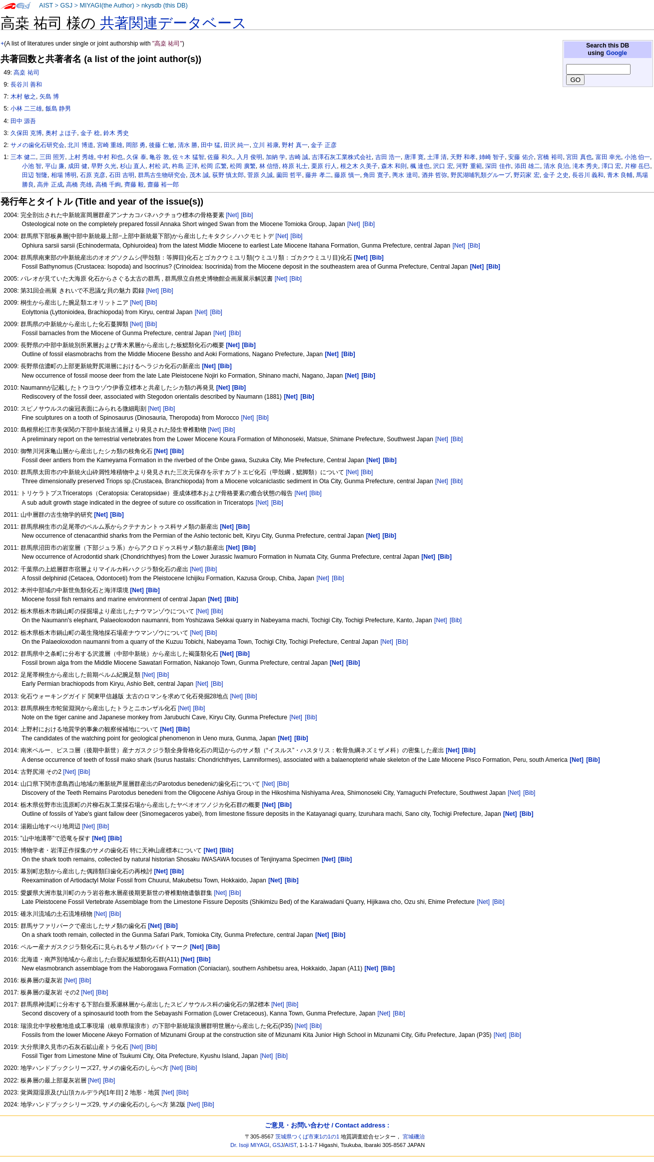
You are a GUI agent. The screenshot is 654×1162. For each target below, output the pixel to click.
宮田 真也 (579, 157)
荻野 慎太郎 (228, 175)
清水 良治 (556, 166)
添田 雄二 (527, 166)
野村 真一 (294, 145)
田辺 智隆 (34, 175)
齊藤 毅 (134, 184)
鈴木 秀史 (116, 133)
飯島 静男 (58, 108)
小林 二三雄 (26, 108)
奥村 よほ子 (61, 133)
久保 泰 (136, 157)
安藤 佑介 (521, 157)
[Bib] (247, 215)
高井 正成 (49, 184)
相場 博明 (63, 175)
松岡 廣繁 (242, 166)
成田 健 (77, 166)
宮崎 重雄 (109, 145)
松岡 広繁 (213, 166)
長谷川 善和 (26, 84)
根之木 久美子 (359, 166)
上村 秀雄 (81, 157)
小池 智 (31, 166)
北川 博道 (80, 145)
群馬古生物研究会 (162, 175)
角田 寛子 (376, 175)
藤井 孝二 (318, 175)
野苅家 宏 (526, 175)
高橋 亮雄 (78, 184)
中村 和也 (110, 157)
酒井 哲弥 (434, 175)
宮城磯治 (414, 1136)
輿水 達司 (405, 175)
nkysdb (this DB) (164, 5)
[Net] (232, 215)
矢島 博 (49, 96)
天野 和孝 (463, 157)
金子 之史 (556, 175)
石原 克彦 (92, 175)
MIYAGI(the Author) (106, 5)
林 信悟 (269, 166)
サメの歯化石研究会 (37, 145)
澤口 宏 (611, 166)
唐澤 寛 (414, 157)
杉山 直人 (132, 166)
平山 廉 (54, 166)
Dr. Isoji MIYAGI (249, 1145)
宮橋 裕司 (550, 157)
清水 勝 (187, 145)
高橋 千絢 (108, 184)
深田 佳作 (498, 166)
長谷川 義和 (588, 175)
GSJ (66, 5)
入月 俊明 (249, 157)
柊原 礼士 (295, 166)
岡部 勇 (135, 145)
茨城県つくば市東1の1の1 (307, 1136)
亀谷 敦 (159, 157)
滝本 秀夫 (585, 166)
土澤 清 (437, 157)
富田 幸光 (608, 157)
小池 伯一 (637, 157)
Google (616, 53)
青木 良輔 (620, 175)
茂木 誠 (199, 175)
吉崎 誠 (298, 157)
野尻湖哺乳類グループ (481, 175)
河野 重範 (469, 166)
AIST (46, 5)
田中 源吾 (23, 121)
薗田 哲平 (289, 175)
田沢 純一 (236, 145)
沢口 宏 (443, 166)
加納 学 (275, 157)
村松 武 (158, 166)
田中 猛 (210, 145)
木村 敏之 (23, 96)
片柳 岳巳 (637, 166)
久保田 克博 (26, 133)
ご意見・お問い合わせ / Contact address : (327, 1125)
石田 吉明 (121, 175)
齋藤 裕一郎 (163, 184)
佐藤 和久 (220, 157)
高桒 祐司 (26, 72)
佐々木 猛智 (188, 157)
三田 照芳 (52, 157)
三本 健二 (23, 157)
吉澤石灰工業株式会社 (342, 157)
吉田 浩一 (388, 157)
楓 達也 (420, 166)
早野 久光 (103, 166)
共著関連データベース (173, 23)
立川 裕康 (265, 145)
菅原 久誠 (260, 175)
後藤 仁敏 (161, 145)
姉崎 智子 (492, 157)
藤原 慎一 (347, 175)
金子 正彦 (323, 145)
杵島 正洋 (184, 166)
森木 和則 (394, 166)
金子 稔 (90, 133)
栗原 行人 (324, 166)
